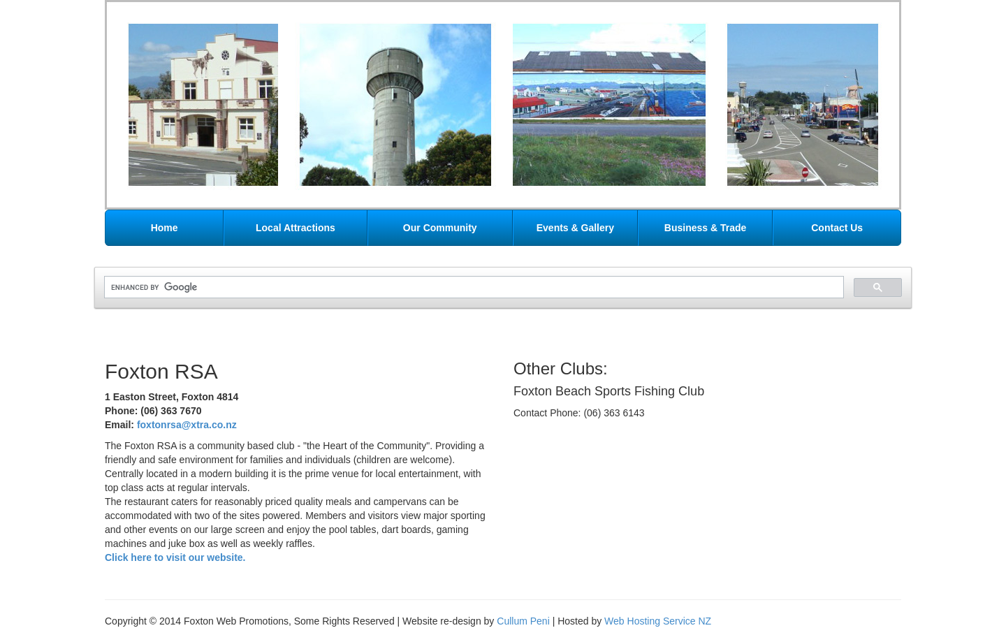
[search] (472, 287)
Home (164, 227)
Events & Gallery (575, 227)
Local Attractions (295, 227)
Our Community (440, 227)
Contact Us (837, 227)
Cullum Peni (523, 621)
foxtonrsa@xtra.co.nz (187, 424)
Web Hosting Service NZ (657, 621)
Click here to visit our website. (175, 557)
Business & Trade (705, 227)
